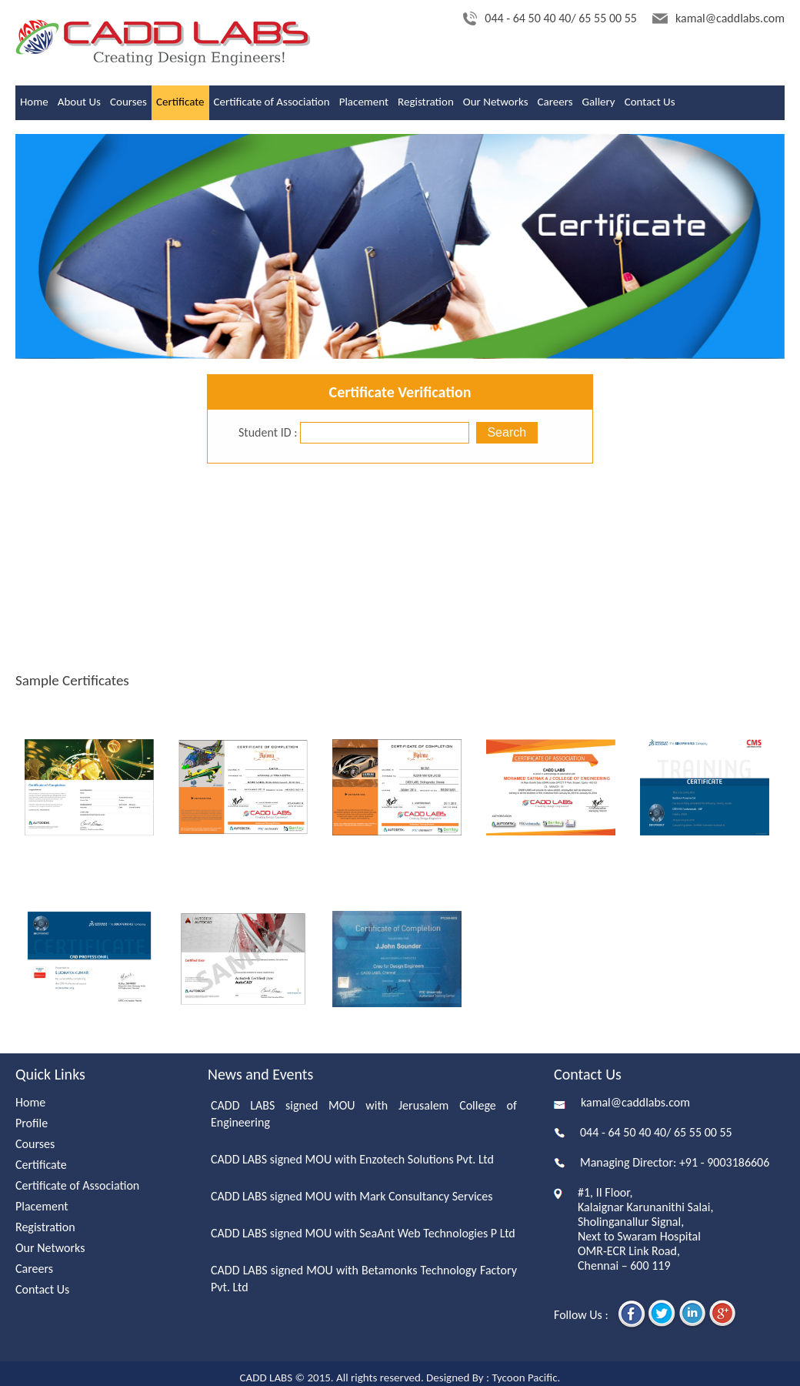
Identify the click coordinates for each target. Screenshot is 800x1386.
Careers (555, 102)
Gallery (598, 102)
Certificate (180, 102)
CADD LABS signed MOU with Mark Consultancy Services (352, 1196)
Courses (128, 102)
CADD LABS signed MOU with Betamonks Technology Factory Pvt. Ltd (364, 1278)
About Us (79, 102)
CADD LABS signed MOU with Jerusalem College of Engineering (364, 1114)
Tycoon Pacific (524, 1377)
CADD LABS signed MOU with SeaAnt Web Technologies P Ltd (363, 1233)
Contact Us (650, 102)
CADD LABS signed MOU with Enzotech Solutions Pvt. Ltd (352, 1159)
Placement (363, 102)
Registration (426, 102)
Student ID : (268, 432)
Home (34, 102)
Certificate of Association (272, 102)
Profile (31, 1123)
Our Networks (495, 102)
